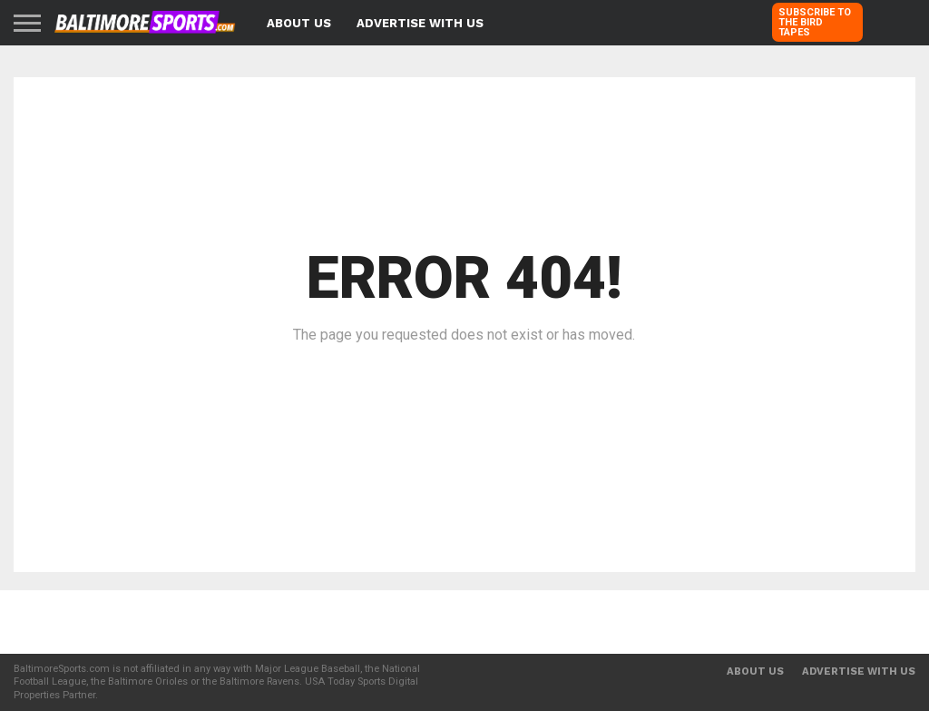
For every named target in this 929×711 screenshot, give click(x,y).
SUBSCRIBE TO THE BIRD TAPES (814, 22)
